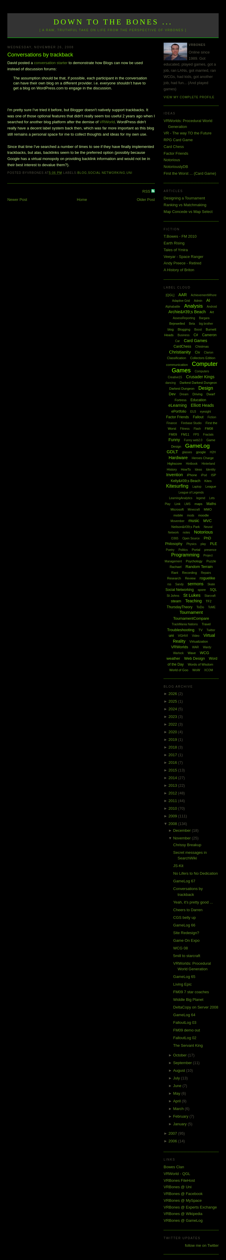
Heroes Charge (203, 458)
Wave (192, 653)
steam (176, 601)
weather (173, 658)
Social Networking (106, 172)
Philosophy (173, 544)
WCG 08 (180, 948)
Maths (211, 504)
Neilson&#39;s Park (185, 527)
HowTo (186, 469)
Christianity (180, 351)
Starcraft (210, 595)
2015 (173, 770)
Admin (198, 300)
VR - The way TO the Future (188, 133)
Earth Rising (174, 243)
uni (129, 172)
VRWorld (107, 122)
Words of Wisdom (200, 664)
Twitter (211, 630)
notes (186, 532)
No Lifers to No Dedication (195, 873)
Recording (189, 572)
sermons (196, 583)
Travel (206, 624)
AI (208, 300)
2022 (173, 724)
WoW (196, 670)
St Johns (173, 595)
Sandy (179, 584)
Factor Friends (176, 153)
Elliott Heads (202, 405)
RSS (146, 191)
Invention (174, 474)
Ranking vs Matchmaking (185, 205)
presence (210, 549)
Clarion (208, 352)
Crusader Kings (200, 376)
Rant (174, 572)
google (201, 452)
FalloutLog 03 (185, 1022)
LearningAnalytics (180, 498)
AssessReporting (184, 318)
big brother (206, 323)
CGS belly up (184, 917)
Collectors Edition (202, 358)
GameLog (197, 446)
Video (195, 635)
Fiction (211, 417)
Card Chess (174, 146)
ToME (212, 607)
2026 (173, 693)
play (203, 544)
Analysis (193, 306)
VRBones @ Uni (178, 1187)
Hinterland (208, 463)
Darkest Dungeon (182, 388)
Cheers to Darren (188, 910)
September (183, 1063)
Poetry (170, 549)
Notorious (172, 160)
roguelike (207, 578)
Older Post (146, 199)
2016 (173, 762)
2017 (173, 755)
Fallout (198, 417)
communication (177, 364)
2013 (173, 785)
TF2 (209, 601)
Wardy (207, 647)
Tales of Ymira (176, 250)
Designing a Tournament (184, 198)
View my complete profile (189, 97)
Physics (191, 544)
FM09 (173, 434)
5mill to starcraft (186, 956)
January (180, 1124)
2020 (173, 732)
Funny (174, 439)
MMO (208, 509)
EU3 (193, 411)
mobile (178, 515)
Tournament (191, 612)
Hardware (178, 457)
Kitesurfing (177, 486)
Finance (172, 423)
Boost (198, 329)
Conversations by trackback (40, 55)
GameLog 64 (184, 1015)
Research (174, 578)
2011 (173, 801)
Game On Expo (186, 940)
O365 (174, 538)
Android (212, 306)
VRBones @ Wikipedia (183, 1213)
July (177, 1078)
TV (200, 630)
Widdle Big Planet (188, 999)
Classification (176, 358)
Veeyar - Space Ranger (183, 256)
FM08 (209, 428)
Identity (210, 469)
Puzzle (211, 561)
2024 (173, 709)
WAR (195, 647)
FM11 (185, 434)
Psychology (194, 561)
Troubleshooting (181, 630)
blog (82, 172)
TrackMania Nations (185, 624)
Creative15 (175, 377)
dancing (170, 382)
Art (212, 312)
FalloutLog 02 (185, 1038)
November (182, 838)
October (180, 1055)
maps (198, 504)
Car (177, 341)
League (210, 486)
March (179, 1108)
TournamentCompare (191, 618)
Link (177, 504)
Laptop (197, 486)
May (177, 1093)
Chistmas (202, 346)
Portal (196, 549)
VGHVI (183, 635)
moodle (203, 515)
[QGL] (170, 295)
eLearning (177, 405)
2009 (173, 816)
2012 (173, 793)
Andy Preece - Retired (182, 263)
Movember (178, 521)
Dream (184, 394)
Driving (197, 394)
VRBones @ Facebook (183, 1193)
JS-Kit (178, 866)
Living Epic (182, 984)
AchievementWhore (204, 295)
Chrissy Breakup (187, 845)
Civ (197, 352)
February (181, 1116)
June (177, 1086)
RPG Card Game (178, 140)
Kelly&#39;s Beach (185, 481)
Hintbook (191, 463)
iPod (204, 475)
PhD (207, 538)
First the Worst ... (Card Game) (190, 173)
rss (169, 584)
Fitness (185, 428)
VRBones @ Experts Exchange (190, 1207)
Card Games (195, 340)
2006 (173, 1141)
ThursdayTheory (179, 607)
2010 (173, 808)
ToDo (200, 607)
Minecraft (194, 509)
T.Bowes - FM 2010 (180, 236)
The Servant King (188, 1045)
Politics (183, 549)
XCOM (208, 670)
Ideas (198, 469)
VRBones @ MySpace (183, 1200)
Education (198, 400)
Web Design (194, 658)
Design (205, 388)
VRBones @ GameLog (183, 1220)
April (177, 1101)
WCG (204, 653)
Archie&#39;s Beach (187, 311)
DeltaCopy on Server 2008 (195, 1007)
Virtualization (199, 641)
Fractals (208, 434)
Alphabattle (172, 306)
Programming (185, 554)
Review (190, 578)
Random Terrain (198, 566)
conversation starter (50, 63)
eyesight (205, 411)
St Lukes (191, 595)
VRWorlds (179, 647)
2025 (173, 701)
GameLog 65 (184, 976)
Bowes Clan (174, 1167)
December (182, 830)
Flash (197, 428)
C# (196, 335)
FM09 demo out (186, 1030)
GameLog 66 (184, 925)
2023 (173, 716)
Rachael (175, 567)
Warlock (178, 653)
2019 (173, 739)
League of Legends (191, 492)
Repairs (206, 572)
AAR (182, 294)
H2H (213, 452)
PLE (213, 543)
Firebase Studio (191, 423)
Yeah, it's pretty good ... (193, 902)
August (179, 1070)
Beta (192, 323)
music (193, 520)
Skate (211, 584)
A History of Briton (179, 270)
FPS (196, 434)
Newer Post (17, 199)
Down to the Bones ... (113, 22)
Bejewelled (177, 323)
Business (183, 335)
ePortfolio (178, 411)
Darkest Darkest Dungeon (198, 382)
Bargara (204, 318)
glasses (187, 452)
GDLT (172, 451)
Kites (207, 481)
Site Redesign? (186, 933)
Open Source (191, 538)
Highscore (174, 463)
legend (200, 498)
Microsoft (177, 509)
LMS (188, 504)
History (172, 469)
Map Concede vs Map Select (188, 211)
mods (190, 515)
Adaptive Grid (181, 300)
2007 (173, 1133)
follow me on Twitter (202, 1245)
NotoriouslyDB (176, 166)
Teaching (193, 601)
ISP (213, 475)
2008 (173, 823)
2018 (173, 747)
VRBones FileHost (179, 1180)
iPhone (192, 475)
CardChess (182, 346)
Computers (202, 371)
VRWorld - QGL (177, 1173)
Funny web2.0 (193, 440)
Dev (172, 394)
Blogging (184, 329)
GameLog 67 (184, 881)
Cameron (209, 335)
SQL (213, 590)
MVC (207, 521)
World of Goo (178, 670)
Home (82, 199)
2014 (173, 778)
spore (202, 589)
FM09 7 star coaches (191, 992)
